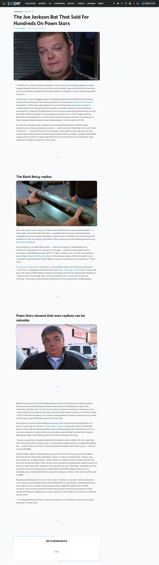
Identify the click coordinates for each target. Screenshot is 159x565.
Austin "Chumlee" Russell (68, 270)
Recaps (71, 3)
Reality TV (29, 11)
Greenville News (27, 242)
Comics (81, 3)
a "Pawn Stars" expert (54, 426)
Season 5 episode (28, 267)
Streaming (59, 3)
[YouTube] (118, 4)
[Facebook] (114, 4)
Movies (42, 3)
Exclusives (30, 3)
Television (18, 11)
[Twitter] (122, 4)
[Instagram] (126, 4)
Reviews (91, 3)
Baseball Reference (37, 256)
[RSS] (138, 4)
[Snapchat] (134, 4)
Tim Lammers (21, 28)
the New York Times (81, 102)
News (100, 3)
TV (50, 3)
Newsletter (148, 3)
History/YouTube (94, 78)
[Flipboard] (130, 4)
